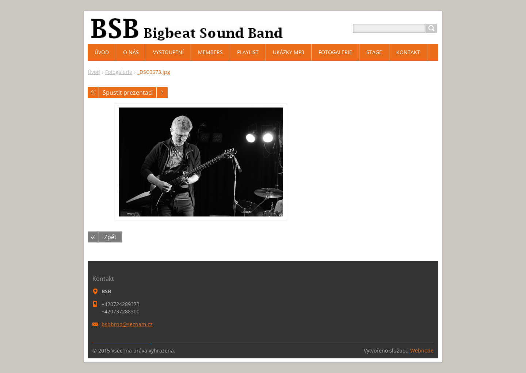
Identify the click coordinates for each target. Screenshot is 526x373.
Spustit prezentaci (128, 92)
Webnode (422, 350)
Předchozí (93, 92)
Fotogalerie (118, 71)
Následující (162, 92)
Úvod (94, 71)
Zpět (110, 237)
